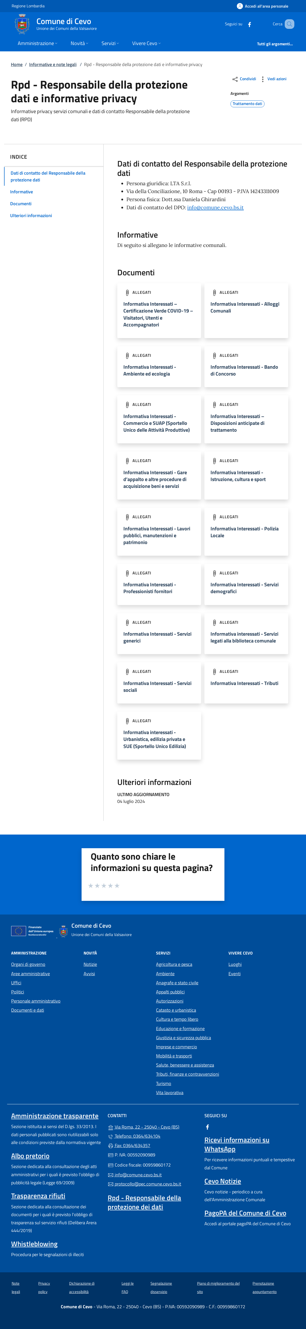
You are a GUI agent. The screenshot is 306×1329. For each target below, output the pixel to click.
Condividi (244, 79)
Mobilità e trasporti (174, 1055)
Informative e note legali (52, 64)
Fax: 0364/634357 (129, 1145)
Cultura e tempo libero (177, 1019)
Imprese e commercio (176, 1046)
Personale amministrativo (36, 1001)
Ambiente (165, 973)
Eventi (234, 973)
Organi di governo (28, 964)
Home (17, 64)
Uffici (16, 982)
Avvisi (89, 973)
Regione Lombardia (28, 6)
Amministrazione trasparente (55, 1115)
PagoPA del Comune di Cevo (245, 1213)
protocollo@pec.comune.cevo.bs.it (144, 1183)
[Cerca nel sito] (288, 24)
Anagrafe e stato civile (177, 982)
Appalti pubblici (170, 991)
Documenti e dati (27, 1010)
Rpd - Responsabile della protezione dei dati (144, 1202)
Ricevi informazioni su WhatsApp (237, 1144)
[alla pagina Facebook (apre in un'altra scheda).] (243, 24)
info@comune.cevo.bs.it (215, 207)
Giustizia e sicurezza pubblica (183, 1037)
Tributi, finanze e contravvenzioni (187, 1074)
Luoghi (235, 964)
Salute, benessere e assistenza (185, 1065)
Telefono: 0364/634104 (134, 1136)
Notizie (90, 964)
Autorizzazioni (169, 1001)
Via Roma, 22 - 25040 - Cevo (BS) (153, 1126)
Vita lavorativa (169, 1092)
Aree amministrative (30, 973)
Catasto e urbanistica (176, 1010)
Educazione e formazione (180, 1028)
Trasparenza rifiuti (38, 1195)
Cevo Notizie (222, 1181)
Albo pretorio (30, 1155)
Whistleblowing (34, 1243)
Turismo (163, 1083)
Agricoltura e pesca (174, 964)
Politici (17, 991)
